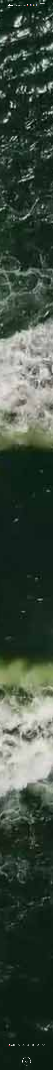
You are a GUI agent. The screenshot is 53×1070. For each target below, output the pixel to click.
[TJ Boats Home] (16, 5)
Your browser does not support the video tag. (26, 535)
